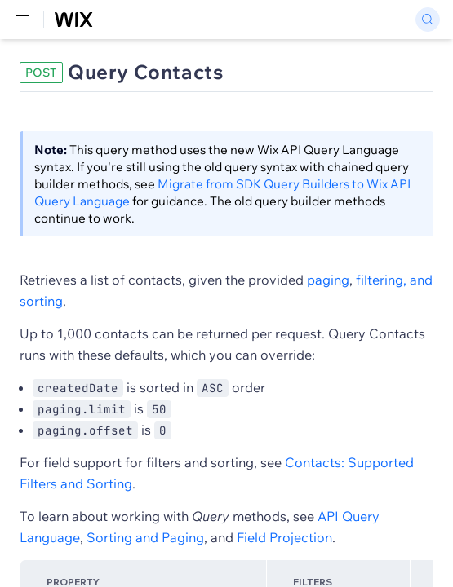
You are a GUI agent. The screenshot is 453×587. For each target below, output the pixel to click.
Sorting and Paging (145, 537)
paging (328, 279)
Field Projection (284, 537)
